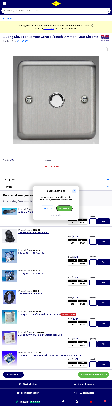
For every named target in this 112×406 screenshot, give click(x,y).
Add (103, 221)
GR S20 (36, 230)
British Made (68, 314)
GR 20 (36, 291)
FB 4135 (37, 352)
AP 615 (36, 270)
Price (8, 160)
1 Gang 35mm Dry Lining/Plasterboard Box (40, 335)
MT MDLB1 (38, 332)
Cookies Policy (56, 215)
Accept (64, 208)
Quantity (48, 160)
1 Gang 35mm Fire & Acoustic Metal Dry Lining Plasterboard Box (50, 355)
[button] (74, 191)
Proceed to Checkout (95, 375)
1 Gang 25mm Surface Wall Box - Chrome (39, 314)
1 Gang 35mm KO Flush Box (32, 273)
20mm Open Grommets (30, 293)
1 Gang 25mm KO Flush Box (32, 253)
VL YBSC (37, 311)
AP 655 (36, 250)
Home (9, 18)
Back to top (15, 375)
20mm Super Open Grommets (33, 232)
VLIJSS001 (49, 28)
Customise (47, 208)
